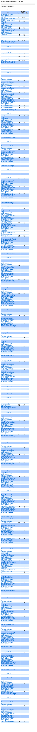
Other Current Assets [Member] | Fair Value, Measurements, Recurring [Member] (7, 166)
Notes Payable (3, 47)
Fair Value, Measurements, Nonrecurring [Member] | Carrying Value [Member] (8, 30)
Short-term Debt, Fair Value (5, 59)
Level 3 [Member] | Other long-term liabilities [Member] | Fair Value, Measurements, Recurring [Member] (7, 716)
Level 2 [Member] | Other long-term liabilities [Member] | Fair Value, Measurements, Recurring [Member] (7, 548)
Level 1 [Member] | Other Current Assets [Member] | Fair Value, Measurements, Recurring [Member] (8, 333)
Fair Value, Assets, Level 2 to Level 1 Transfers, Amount (7, 108)
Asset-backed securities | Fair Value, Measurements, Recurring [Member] (7, 88)
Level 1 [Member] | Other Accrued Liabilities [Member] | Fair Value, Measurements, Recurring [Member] (7, 371)
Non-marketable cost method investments (8, 20)
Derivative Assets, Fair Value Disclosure (7, 170)
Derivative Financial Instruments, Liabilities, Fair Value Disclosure (8, 208)
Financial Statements (9, 4)
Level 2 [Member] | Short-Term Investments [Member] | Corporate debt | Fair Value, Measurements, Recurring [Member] (8, 479)
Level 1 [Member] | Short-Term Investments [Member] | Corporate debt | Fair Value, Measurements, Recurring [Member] (8, 310)
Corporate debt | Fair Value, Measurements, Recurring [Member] (7, 69)
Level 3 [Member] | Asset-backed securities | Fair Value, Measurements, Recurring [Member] (8, 604)
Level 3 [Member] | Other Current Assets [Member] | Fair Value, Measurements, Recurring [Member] (8, 670)
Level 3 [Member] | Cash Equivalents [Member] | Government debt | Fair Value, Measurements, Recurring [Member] (8, 632)
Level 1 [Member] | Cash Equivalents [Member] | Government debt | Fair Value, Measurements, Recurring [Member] (8, 295)
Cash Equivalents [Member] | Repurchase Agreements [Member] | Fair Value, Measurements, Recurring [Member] (8, 138)
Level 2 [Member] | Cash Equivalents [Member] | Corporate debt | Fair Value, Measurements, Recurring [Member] (8, 449)
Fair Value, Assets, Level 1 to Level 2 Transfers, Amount (7, 106)
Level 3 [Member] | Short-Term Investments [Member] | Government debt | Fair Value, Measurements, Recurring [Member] (8, 663)
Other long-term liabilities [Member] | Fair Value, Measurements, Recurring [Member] (8, 210)
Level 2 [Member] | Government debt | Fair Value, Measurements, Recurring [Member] (7, 429)
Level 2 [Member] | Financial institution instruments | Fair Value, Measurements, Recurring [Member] (8, 422)
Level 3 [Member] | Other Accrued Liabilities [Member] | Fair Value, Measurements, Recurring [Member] (7, 709)
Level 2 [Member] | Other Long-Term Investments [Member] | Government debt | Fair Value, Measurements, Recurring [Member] (8, 525)
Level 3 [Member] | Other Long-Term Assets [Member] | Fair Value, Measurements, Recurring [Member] (7, 701)
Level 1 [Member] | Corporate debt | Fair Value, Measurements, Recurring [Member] (8, 247)
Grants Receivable (4, 34)
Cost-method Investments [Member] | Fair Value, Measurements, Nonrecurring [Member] (8, 110)
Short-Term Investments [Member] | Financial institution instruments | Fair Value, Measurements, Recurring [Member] (8, 152)
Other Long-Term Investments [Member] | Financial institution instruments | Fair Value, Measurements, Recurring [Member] (8, 181)
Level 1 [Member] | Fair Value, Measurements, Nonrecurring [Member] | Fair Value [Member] (8, 225)
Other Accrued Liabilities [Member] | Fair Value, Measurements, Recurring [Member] (8, 203)
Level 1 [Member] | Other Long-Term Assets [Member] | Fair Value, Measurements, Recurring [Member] (7, 364)
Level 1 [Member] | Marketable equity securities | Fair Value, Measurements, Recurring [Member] (8, 274)
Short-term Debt (3, 39)
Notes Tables (3, 6)
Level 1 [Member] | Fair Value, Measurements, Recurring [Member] (7, 218)
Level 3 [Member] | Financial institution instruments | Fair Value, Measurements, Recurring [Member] (8, 591)
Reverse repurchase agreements (6, 234)
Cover (2, 4)
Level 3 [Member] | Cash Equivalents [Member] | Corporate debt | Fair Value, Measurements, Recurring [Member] (8, 618)
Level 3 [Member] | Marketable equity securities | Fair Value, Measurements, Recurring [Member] (8, 611)
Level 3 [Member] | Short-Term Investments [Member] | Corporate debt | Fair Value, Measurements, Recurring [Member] (8, 647)
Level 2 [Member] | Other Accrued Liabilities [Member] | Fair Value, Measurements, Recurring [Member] (7, 540)
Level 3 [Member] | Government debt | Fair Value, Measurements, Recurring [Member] (7, 598)
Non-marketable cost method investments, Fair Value (8, 56)
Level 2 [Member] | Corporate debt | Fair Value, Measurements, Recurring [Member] (8, 416)
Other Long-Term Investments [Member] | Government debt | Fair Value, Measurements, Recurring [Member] (8, 188)
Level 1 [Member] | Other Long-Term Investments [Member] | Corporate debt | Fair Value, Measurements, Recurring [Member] (8, 341)
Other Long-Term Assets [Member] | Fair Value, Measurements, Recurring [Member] (8, 195)
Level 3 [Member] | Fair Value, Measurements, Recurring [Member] (7, 555)
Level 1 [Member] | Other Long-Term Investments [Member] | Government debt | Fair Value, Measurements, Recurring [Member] (8, 356)
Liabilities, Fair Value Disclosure (6, 28)
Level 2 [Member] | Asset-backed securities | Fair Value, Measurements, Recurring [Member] (8, 436)
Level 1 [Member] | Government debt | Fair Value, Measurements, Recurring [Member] (7, 261)
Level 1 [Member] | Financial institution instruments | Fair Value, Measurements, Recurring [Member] (8, 254)
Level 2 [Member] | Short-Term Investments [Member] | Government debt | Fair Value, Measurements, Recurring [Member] (8, 494)
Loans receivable (4, 35)
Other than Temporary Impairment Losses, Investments (8, 19)
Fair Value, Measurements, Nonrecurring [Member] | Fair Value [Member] (8, 49)
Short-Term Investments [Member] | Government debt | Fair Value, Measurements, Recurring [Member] (7, 159)
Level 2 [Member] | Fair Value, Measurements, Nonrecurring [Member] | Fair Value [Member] (8, 394)
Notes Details (10, 6)
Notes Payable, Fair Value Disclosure (7, 245)
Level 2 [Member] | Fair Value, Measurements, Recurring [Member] (7, 386)
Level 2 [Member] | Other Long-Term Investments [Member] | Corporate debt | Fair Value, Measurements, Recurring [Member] (8, 510)
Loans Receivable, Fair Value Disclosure (8, 201)
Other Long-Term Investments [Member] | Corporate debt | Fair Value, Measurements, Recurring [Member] (8, 174)
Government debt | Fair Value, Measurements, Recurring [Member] (7, 82)
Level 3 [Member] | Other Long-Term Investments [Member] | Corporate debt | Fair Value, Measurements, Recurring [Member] (8, 678)
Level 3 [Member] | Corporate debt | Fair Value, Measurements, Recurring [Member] (8, 584)
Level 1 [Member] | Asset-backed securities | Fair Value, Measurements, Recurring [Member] (8, 267)
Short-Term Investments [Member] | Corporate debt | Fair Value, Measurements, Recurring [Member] (7, 145)
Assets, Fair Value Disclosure (6, 27)
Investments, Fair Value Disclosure (7, 98)
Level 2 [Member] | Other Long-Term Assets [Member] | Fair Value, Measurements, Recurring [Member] (7, 532)
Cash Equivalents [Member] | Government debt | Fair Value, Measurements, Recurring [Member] (7, 131)
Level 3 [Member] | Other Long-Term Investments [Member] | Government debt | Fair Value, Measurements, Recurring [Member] (8, 693)
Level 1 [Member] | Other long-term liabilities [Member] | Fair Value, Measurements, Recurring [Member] (7, 379)
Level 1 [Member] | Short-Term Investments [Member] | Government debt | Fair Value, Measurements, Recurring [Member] (8, 325)
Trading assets (3, 17)
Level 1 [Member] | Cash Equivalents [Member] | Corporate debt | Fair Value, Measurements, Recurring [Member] (8, 281)
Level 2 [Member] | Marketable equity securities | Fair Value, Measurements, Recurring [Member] (8, 443)
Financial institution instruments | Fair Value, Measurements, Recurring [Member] (8, 76)
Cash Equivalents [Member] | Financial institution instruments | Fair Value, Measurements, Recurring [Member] (8, 124)
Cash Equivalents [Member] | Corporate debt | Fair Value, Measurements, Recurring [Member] (8, 117)
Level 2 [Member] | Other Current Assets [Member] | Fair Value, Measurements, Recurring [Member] (8, 501)
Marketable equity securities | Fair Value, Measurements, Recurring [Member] (8, 94)
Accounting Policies (30, 4)
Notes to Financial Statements (20, 4)
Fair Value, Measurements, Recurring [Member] (7, 23)
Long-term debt (3, 21)
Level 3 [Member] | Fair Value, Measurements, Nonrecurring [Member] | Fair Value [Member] (8, 562)
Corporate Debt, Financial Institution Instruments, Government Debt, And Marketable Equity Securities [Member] (8, 100)
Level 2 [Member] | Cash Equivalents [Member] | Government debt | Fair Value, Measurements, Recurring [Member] (8, 464)
